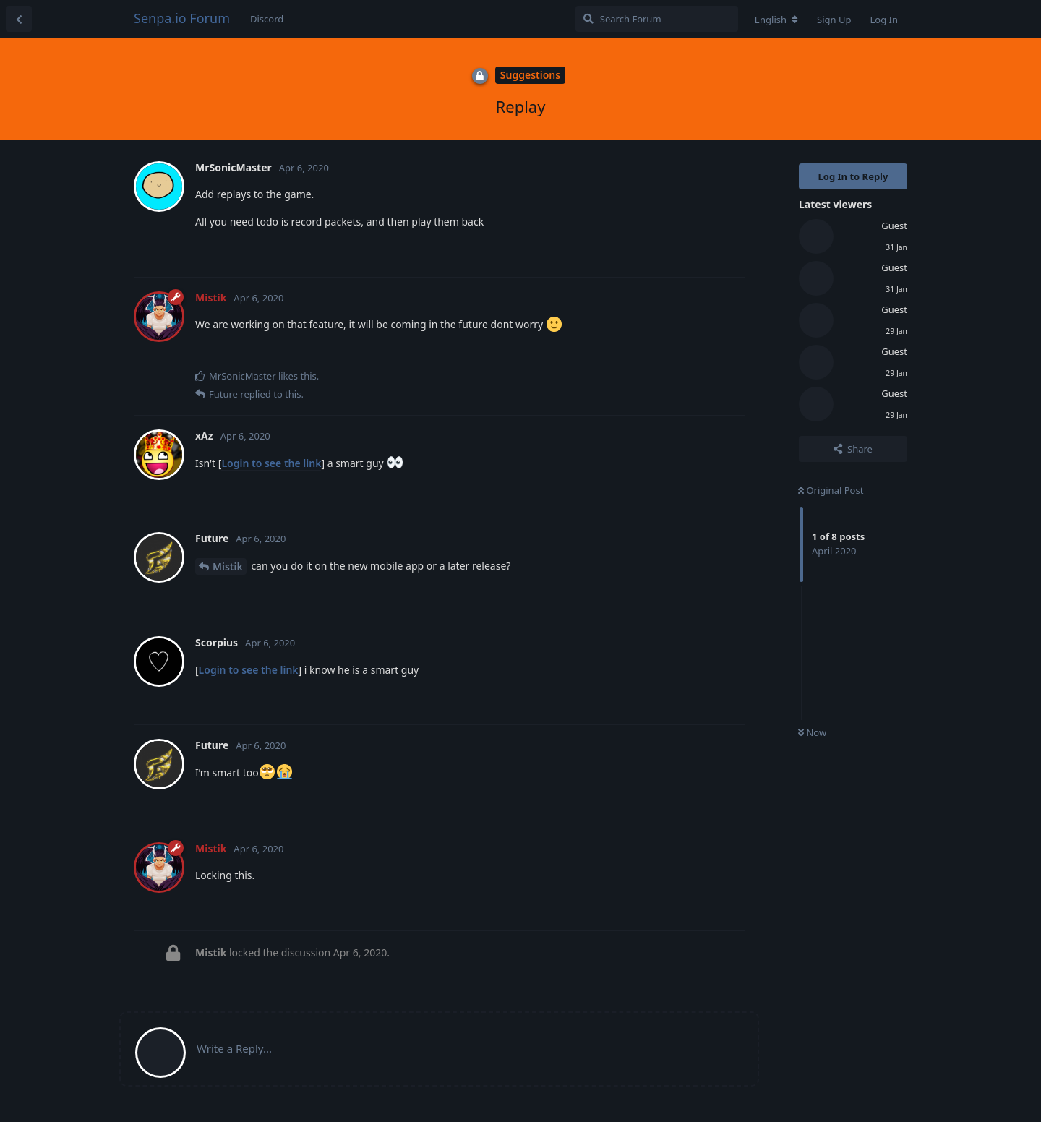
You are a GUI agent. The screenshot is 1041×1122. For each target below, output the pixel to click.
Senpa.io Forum (182, 18)
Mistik (228, 566)
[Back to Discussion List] (19, 19)
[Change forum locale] (776, 20)
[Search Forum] (656, 19)
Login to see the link (271, 463)
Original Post (830, 490)
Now (812, 732)
